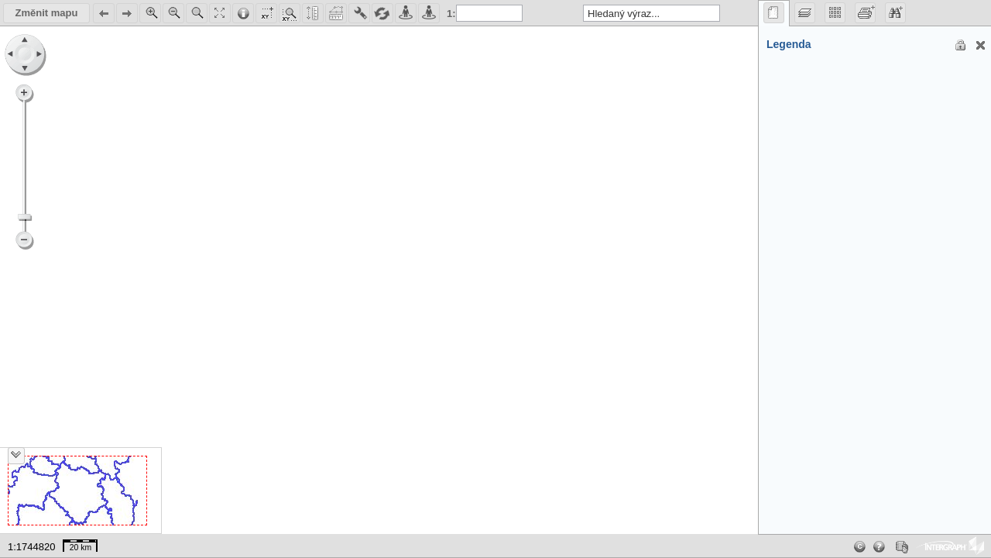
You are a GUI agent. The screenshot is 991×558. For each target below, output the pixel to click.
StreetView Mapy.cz (405, 13)
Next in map (126, 13)
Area (335, 13)
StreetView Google (428, 13)
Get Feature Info (242, 13)
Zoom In (149, 13)
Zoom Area (196, 13)
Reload (382, 13)
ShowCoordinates (289, 13)
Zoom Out (173, 13)
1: (451, 13)
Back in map (103, 13)
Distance (312, 13)
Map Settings (265, 13)
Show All (219, 13)
